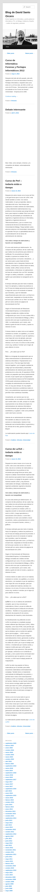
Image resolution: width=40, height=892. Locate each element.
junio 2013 (8, 820)
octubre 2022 (9, 759)
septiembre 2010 (10, 870)
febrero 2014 (9, 807)
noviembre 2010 (10, 866)
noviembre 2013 (10, 813)
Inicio (7, 47)
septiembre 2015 (10, 795)
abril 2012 (8, 845)
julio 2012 (8, 838)
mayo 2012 (9, 843)
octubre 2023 (9, 754)
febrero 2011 (9, 863)
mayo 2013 (9, 823)
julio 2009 (8, 886)
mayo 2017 (9, 782)
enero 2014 (9, 809)
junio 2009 (8, 888)
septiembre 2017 (10, 779)
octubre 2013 (9, 816)
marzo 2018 (9, 775)
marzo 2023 (9, 757)
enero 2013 (9, 827)
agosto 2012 (9, 836)
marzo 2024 (9, 752)
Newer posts (30, 53)
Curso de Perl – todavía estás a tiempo (13, 184)
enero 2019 (9, 770)
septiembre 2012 (10, 834)
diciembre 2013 (10, 811)
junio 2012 (8, 841)
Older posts (9, 53)
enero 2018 (9, 777)
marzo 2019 (9, 768)
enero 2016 (9, 793)
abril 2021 (8, 761)
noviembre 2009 (10, 879)
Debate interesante (15, 109)
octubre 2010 (9, 868)
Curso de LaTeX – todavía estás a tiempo (14, 452)
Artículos (14, 100)
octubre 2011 (9, 852)
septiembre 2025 (10, 743)
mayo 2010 (9, 872)
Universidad (26, 440)
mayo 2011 (9, 859)
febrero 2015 (9, 800)
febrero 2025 (9, 745)
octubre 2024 (9, 750)
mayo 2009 (9, 890)
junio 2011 (8, 856)
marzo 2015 (9, 797)
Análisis (13, 440)
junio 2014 (8, 804)
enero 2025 (9, 748)
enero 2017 (9, 786)
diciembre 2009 (10, 877)
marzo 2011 (9, 861)
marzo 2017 (9, 784)
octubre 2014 (9, 802)
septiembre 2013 (10, 818)
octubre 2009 (9, 881)
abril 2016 (8, 791)
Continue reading (11, 96)
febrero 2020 (9, 763)
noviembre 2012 (10, 829)
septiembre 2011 (10, 854)
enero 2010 (9, 875)
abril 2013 (8, 825)
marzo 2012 (9, 847)
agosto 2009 (9, 884)
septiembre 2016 (10, 788)
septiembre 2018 (10, 773)
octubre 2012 (9, 832)
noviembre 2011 (10, 850)
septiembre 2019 (10, 766)
